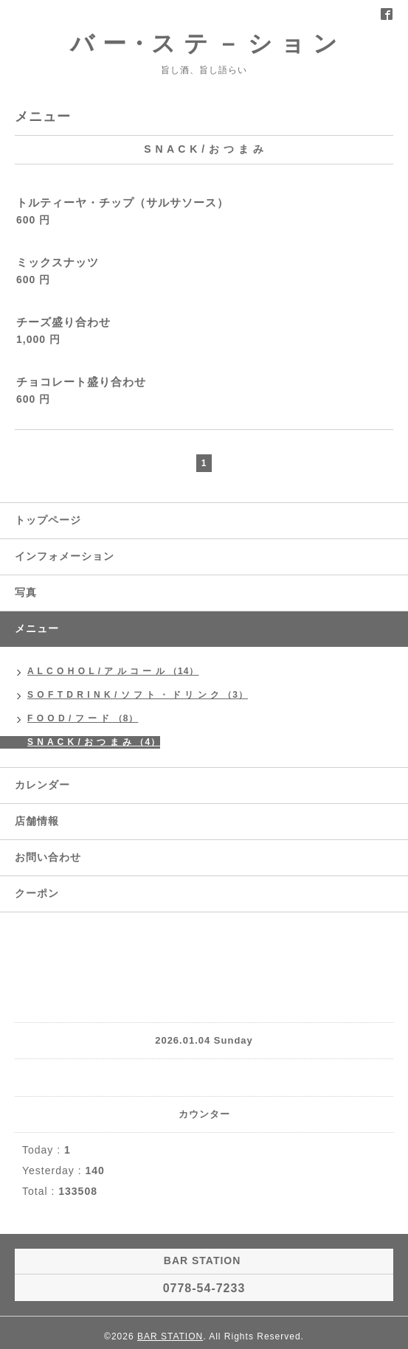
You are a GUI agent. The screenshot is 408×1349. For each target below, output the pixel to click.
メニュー (37, 628)
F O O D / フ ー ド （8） (82, 718)
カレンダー (42, 785)
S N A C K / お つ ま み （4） (93, 742)
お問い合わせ (48, 857)
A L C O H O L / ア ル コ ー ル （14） (112, 671)
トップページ (48, 520)
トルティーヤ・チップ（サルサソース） (122, 202)
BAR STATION (170, 1336)
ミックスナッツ (57, 262)
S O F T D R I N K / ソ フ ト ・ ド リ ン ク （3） (137, 695)
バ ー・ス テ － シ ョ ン (203, 43)
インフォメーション (64, 556)
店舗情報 (37, 821)
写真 (26, 592)
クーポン (37, 893)
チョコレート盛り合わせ (81, 381)
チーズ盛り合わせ (63, 322)
